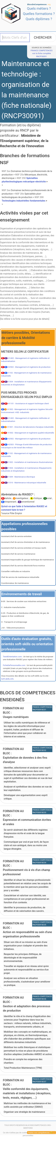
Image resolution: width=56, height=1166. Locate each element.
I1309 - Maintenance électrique (21, 477)
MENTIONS (28, 1128)
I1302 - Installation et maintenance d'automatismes (30, 462)
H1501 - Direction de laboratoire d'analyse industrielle (30, 427)
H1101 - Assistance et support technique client (28, 403)
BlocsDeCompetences (39, 4)
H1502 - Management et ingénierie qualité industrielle (30, 433)
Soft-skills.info (7, 679)
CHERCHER (43, 37)
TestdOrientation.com (12, 656)
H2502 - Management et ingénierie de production (29, 367)
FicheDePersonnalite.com (14, 665)
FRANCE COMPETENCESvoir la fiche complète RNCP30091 (41, 53)
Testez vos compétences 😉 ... (41, 1132)
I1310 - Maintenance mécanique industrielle (27, 482)
